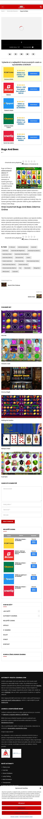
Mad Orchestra (7, 779)
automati (33, 247)
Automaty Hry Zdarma (34, 250)
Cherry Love (6, 767)
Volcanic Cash (5, 364)
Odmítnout (21, 808)
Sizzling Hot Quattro (7, 420)
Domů (2, 11)
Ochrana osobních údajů (26, 816)
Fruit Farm (4, 477)
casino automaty (7, 261)
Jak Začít (6, 611)
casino (28, 257)
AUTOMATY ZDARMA (10, 616)
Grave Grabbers (7, 773)
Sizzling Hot (4, 702)
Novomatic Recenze (12, 11)
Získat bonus (34, 542)
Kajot (5, 635)
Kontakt (6, 644)
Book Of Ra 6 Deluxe (14, 285)
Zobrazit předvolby (21, 813)
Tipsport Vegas (8, 110)
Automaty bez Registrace (17, 250)
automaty (5, 250)
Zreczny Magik (5, 392)
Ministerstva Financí (7, 722)
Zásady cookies (14, 816)
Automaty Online (7, 254)
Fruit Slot (5, 770)
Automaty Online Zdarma (21, 254)
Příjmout (21, 803)
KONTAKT (8, 692)
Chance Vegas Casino (8, 126)
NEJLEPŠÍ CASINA (9, 621)
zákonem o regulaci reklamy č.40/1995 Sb (15, 714)
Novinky (39, 686)
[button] (40, 788)
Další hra (39, 292)
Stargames (37, 268)
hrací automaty (19, 261)
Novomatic (27, 268)
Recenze (34, 539)
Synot (5, 639)
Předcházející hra (6, 280)
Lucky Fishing (7, 776)
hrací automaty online (33, 261)
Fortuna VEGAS (8, 79)
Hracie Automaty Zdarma (9, 268)
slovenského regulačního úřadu (17, 728)
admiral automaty (23, 247)
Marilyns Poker (5, 449)
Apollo (5, 625)
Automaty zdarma (7, 257)
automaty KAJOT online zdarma (11, 700)
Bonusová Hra (19, 257)
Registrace (33, 73)
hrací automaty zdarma (9, 264)
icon (21, 321)
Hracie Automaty (23, 264)
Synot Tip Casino (9, 143)
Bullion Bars (31, 297)
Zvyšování (15, 271)
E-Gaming (7, 630)
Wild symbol (6, 271)
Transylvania (6, 782)
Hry (20, 268)
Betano (8, 95)
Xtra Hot (3, 335)
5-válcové (12, 247)
